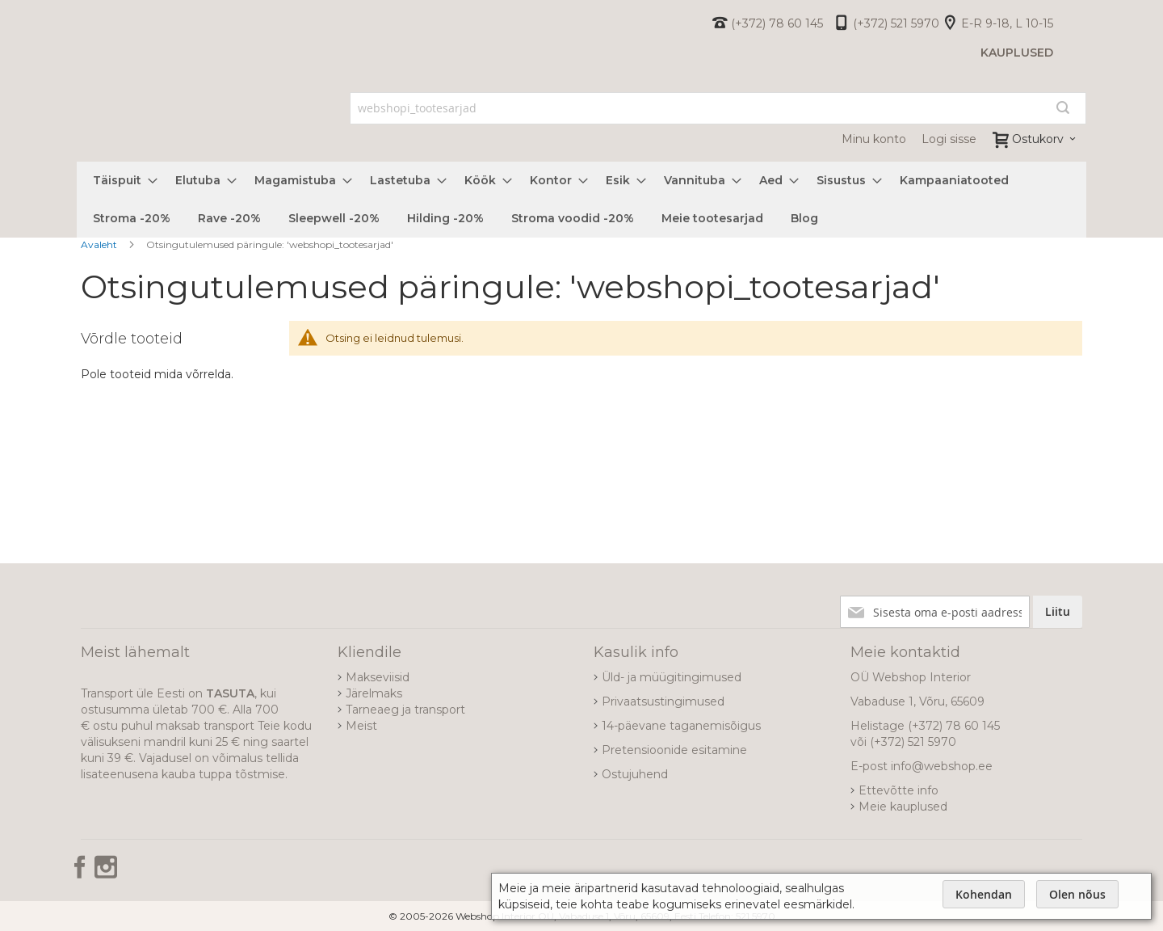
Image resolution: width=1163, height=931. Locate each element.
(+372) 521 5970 (896, 23)
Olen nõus (1077, 894)
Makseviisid (377, 677)
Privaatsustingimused (663, 701)
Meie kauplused (903, 806)
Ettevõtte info (898, 790)
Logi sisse (949, 139)
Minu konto (874, 139)
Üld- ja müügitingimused (671, 677)
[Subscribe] (1057, 612)
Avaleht (100, 244)
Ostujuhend (635, 774)
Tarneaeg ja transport (405, 709)
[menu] (581, 200)
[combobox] (718, 108)
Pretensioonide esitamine (674, 750)
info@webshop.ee (942, 766)
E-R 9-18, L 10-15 (1007, 23)
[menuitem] (120, 181)
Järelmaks (374, 693)
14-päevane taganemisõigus (681, 725)
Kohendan (983, 894)
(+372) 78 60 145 (777, 23)
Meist (361, 725)
